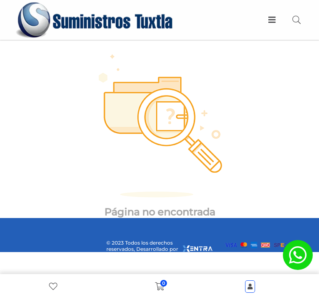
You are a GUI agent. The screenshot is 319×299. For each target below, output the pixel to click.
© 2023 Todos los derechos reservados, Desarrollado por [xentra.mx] (159, 246)
